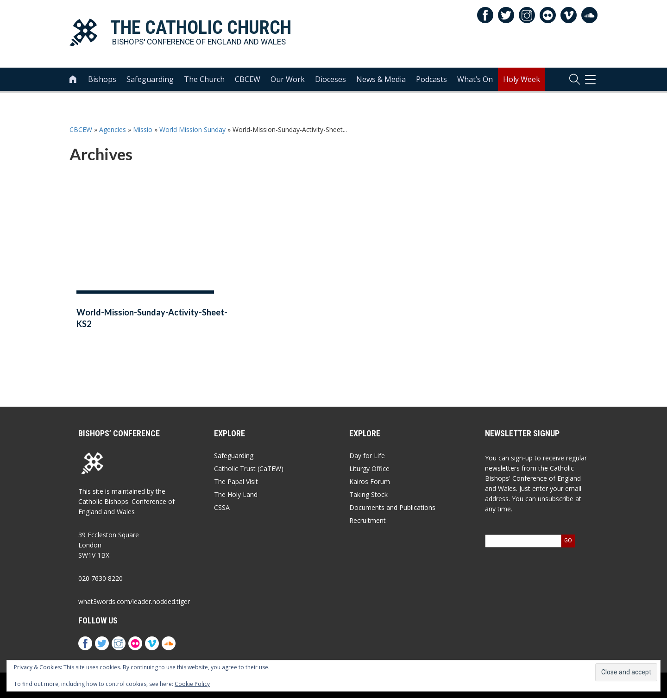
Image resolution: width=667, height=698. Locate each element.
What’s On (475, 79)
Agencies (112, 129)
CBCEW (247, 79)
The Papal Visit (236, 481)
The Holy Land (236, 494)
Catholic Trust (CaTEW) (248, 468)
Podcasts (431, 79)
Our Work (288, 79)
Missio (142, 129)
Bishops (102, 79)
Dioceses (330, 79)
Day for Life (367, 455)
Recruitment (367, 520)
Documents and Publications (392, 507)
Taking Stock (368, 494)
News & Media (381, 79)
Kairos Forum (369, 481)
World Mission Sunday (192, 129)
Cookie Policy (192, 684)
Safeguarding (150, 79)
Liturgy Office (369, 468)
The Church (204, 79)
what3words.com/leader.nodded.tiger (134, 601)
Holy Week (521, 79)
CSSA (222, 507)
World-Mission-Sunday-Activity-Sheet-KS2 (151, 318)
